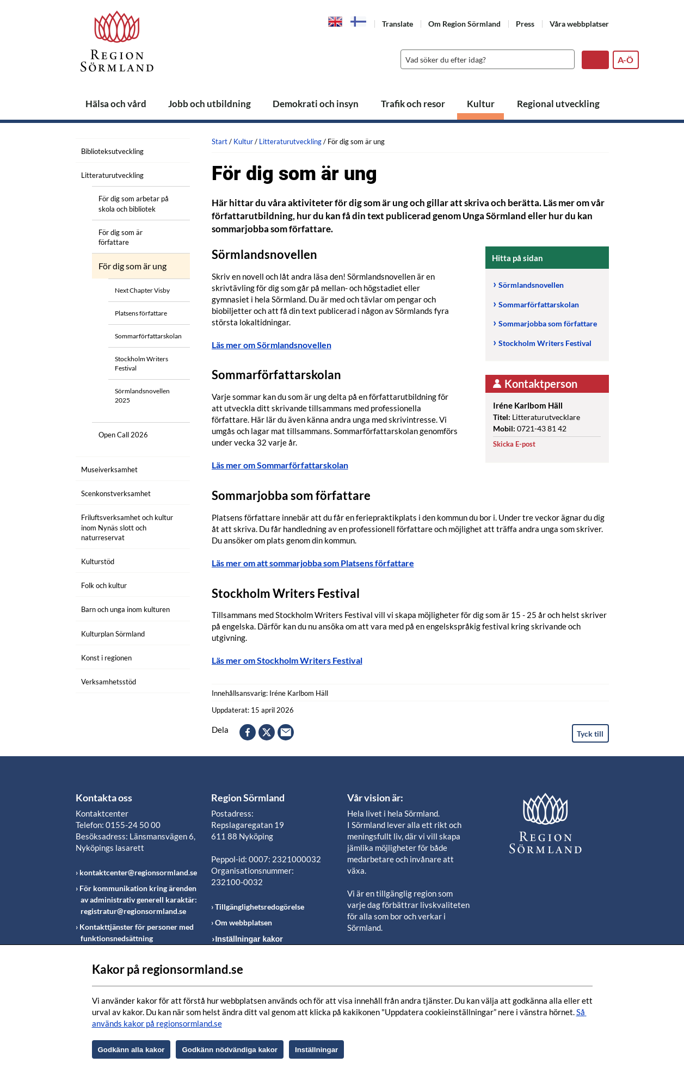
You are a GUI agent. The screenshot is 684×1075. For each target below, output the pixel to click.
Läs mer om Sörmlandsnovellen (271, 344)
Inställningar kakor (248, 939)
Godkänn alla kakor (131, 1050)
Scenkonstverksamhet (116, 493)
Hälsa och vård (115, 103)
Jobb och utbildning (209, 103)
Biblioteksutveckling (112, 151)
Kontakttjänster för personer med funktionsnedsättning (136, 932)
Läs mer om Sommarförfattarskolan (280, 465)
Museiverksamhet (109, 469)
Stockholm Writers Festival (141, 363)
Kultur (481, 103)
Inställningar (316, 1050)
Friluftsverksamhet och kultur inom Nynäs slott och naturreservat (127, 527)
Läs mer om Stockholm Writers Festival (287, 660)
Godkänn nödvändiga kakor (230, 1050)
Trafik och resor (413, 103)
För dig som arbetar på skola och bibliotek (133, 203)
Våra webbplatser (579, 23)
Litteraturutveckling (112, 175)
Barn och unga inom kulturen (125, 609)
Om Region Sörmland (464, 23)
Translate (397, 23)
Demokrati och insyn (316, 103)
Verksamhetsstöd (108, 681)
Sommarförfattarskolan (148, 336)
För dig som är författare (120, 237)
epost (286, 732)
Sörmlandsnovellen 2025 (142, 395)
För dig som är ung (132, 266)
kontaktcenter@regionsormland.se (138, 872)
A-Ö (625, 59)
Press (525, 23)
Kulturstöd (97, 561)
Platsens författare (141, 313)
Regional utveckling (558, 103)
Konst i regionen (106, 657)
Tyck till (590, 733)
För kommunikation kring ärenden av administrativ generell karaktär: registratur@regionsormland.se (138, 900)
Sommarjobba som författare (547, 323)
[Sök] (485, 59)
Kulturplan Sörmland (113, 633)
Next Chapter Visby (142, 290)
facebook (247, 732)
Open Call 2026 (123, 434)
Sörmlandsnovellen (531, 284)
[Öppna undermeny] (173, 149)
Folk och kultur (104, 585)
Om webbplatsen (243, 922)
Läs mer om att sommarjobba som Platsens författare (313, 563)
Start (219, 141)
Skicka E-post (514, 444)
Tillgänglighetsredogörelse (259, 906)
